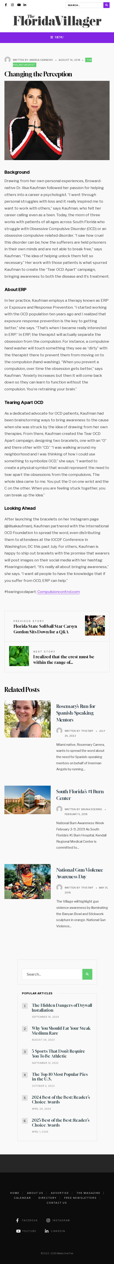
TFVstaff (87, 730)
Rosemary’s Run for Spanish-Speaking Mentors (77, 712)
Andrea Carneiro (41, 59)
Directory (48, 1197)
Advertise (60, 1192)
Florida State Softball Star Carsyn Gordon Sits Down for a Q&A (45, 627)
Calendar (22, 1197)
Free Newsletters (80, 1197)
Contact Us (57, 1202)
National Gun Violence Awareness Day (81, 872)
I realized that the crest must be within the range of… (63, 657)
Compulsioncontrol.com (58, 591)
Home (14, 1192)
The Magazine (88, 1192)
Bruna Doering (91, 809)
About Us (35, 1192)
